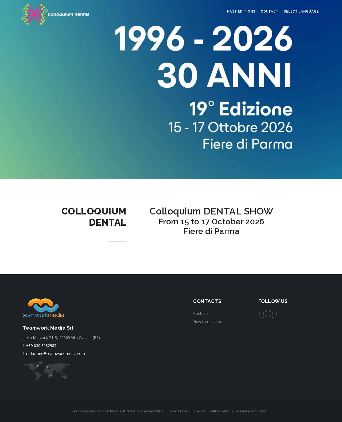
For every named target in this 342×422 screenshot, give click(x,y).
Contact (269, 11)
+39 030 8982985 (39, 345)
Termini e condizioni (251, 411)
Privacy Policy (178, 411)
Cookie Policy (152, 411)
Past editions (241, 11)
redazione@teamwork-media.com (54, 353)
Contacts (201, 313)
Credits (199, 411)
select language (301, 11)
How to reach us (207, 321)
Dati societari (220, 411)
